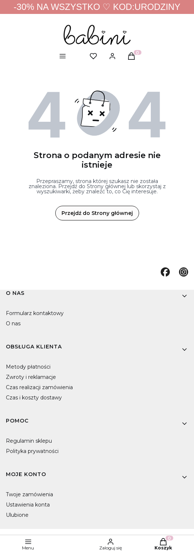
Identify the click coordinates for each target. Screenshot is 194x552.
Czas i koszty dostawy (34, 397)
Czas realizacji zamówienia (39, 387)
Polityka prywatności (32, 451)
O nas (13, 323)
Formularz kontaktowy (35, 313)
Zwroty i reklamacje (31, 377)
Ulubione (17, 515)
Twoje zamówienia (29, 494)
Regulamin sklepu (29, 441)
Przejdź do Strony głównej (97, 213)
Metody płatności (28, 366)
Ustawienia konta (28, 504)
